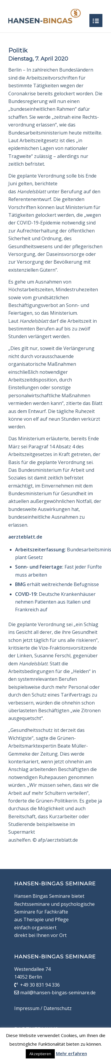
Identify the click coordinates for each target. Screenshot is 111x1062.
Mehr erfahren (71, 1053)
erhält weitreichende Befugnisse (57, 584)
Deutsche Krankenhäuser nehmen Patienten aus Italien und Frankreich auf (55, 602)
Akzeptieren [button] (40, 1053)
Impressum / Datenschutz (43, 1008)
